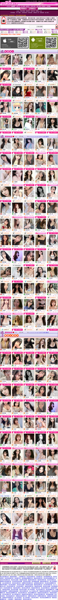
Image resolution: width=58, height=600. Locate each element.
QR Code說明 (54, 34)
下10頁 (43, 136)
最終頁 (47, 136)
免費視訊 (9, 65)
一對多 (56, 97)
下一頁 (40, 136)
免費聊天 (56, 81)
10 (37, 136)
